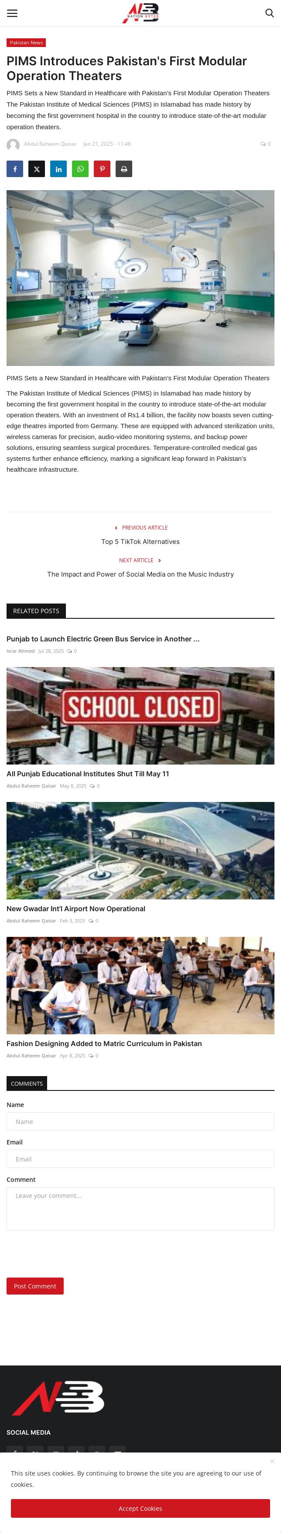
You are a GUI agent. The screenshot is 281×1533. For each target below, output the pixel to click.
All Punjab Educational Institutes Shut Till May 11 (88, 773)
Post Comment (35, 1286)
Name (15, 1104)
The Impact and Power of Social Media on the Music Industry (140, 574)
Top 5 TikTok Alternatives (140, 541)
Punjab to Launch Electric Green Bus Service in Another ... (103, 638)
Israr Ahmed (21, 650)
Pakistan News (26, 42)
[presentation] (61, 1251)
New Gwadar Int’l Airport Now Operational (76, 908)
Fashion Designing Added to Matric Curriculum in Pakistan (104, 1043)
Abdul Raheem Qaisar (31, 785)
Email (15, 1142)
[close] (272, 1461)
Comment (21, 1179)
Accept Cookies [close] (140, 1508)
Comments (27, 1083)
